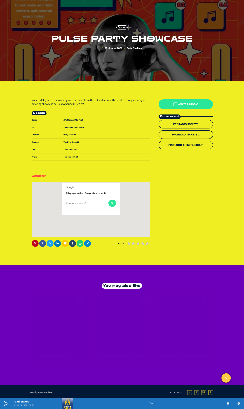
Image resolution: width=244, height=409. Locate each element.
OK (112, 203)
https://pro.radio (71, 149)
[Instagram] (203, 390)
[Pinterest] (196, 390)
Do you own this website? (76, 203)
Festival (122, 27)
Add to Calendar (185, 104)
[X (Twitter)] (189, 390)
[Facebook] (210, 390)
